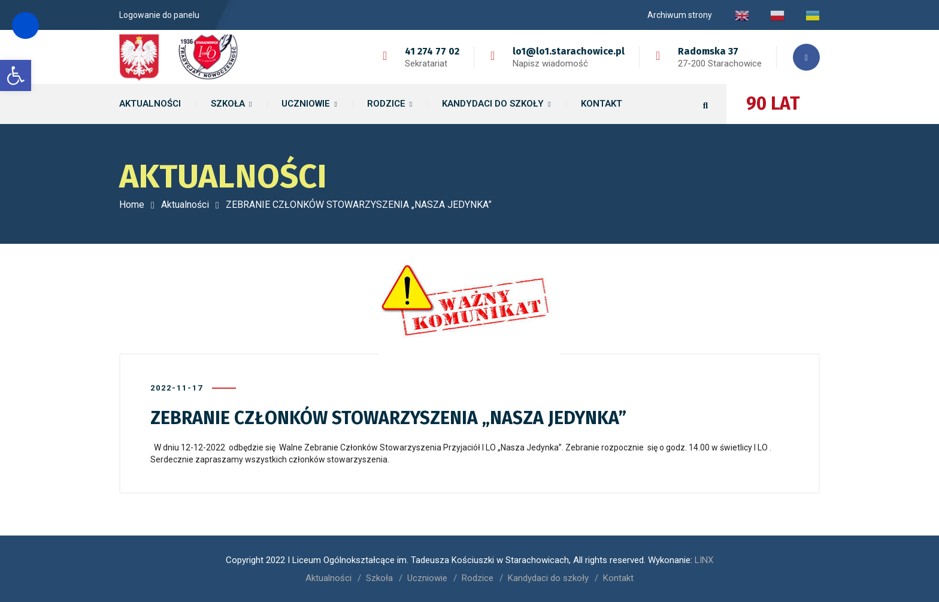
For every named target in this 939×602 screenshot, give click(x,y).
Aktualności (185, 204)
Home (131, 204)
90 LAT (773, 103)
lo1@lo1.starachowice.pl (569, 51)
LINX (704, 560)
